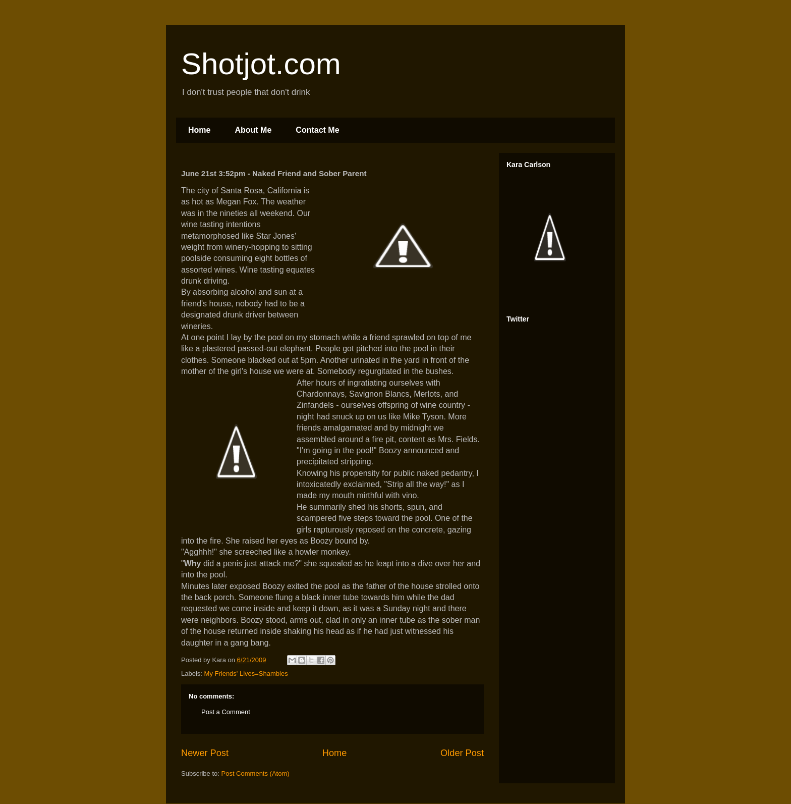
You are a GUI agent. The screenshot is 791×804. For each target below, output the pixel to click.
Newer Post (205, 753)
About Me (253, 130)
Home (199, 130)
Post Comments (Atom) (255, 773)
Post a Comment (225, 712)
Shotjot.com (261, 64)
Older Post (462, 753)
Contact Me (317, 130)
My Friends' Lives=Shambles (246, 673)
